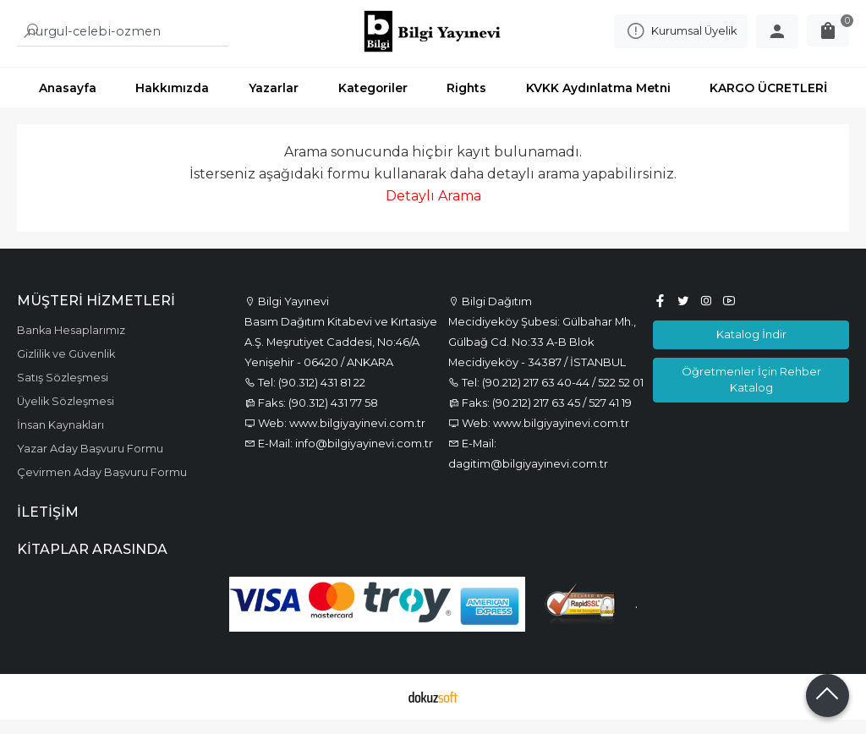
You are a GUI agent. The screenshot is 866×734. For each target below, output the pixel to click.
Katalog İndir (751, 348)
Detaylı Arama (433, 210)
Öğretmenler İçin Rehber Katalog (751, 393)
